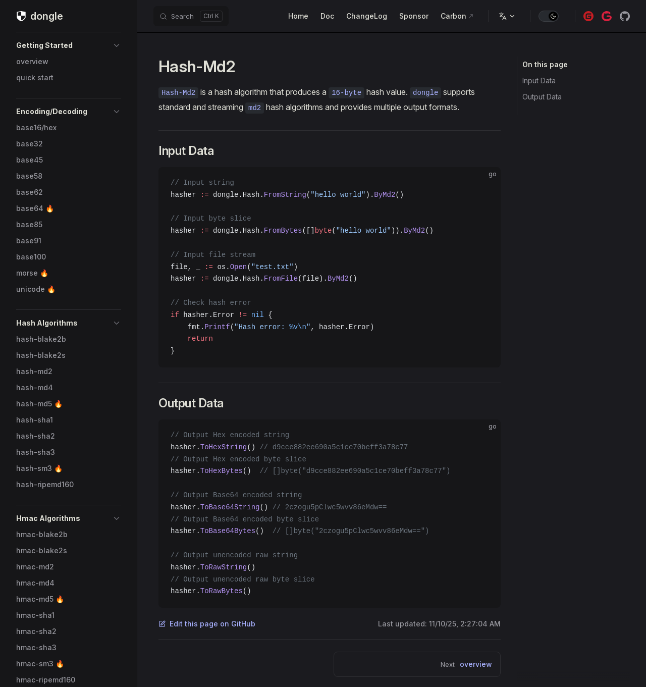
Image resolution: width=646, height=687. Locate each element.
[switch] (549, 16)
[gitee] (588, 16)
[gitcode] (607, 16)
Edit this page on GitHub (206, 623)
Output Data (542, 96)
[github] (625, 16)
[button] (68, 45)
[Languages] (507, 16)
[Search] (191, 16)
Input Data (539, 80)
